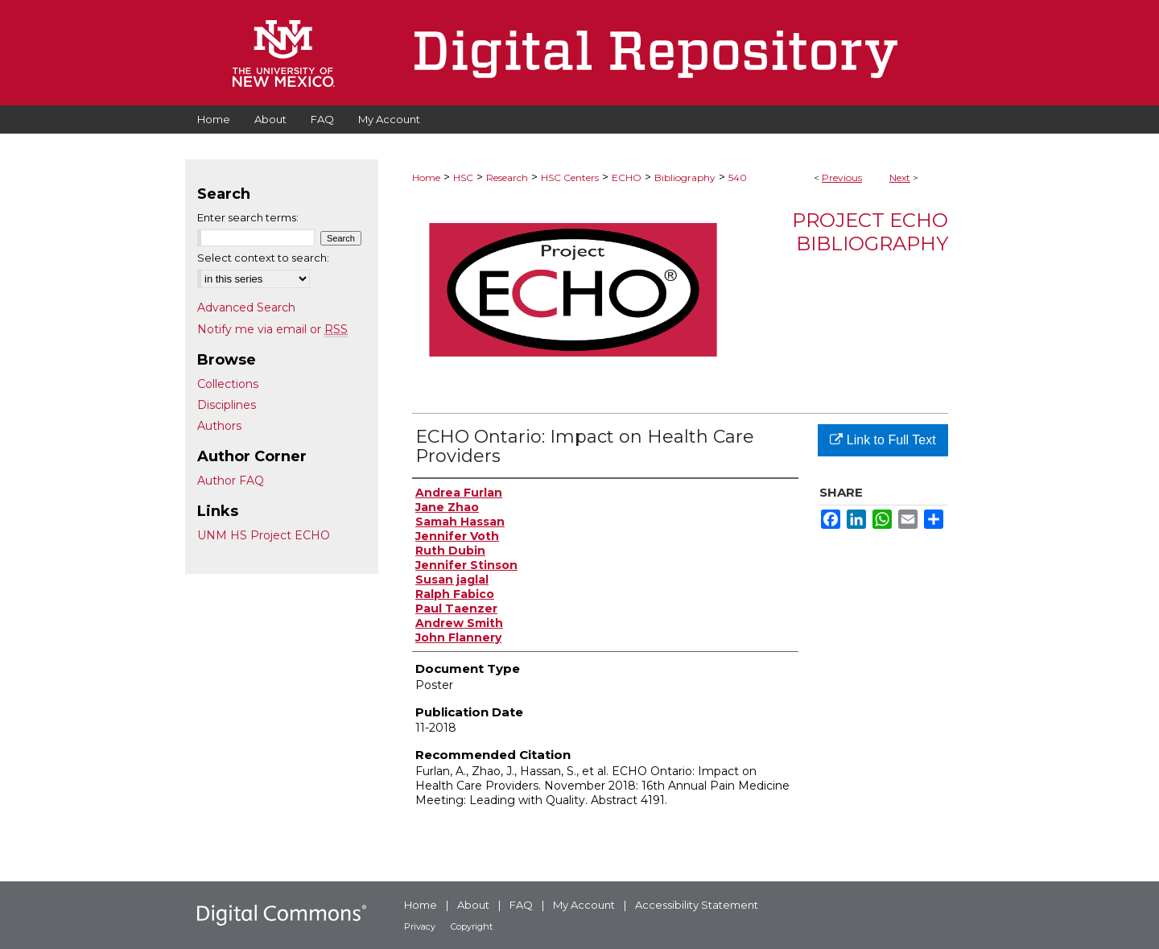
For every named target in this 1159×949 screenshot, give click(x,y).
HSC (463, 177)
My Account (584, 904)
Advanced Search (246, 307)
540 (737, 177)
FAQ (521, 904)
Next (899, 177)
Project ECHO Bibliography (870, 231)
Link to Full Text (882, 440)
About (473, 904)
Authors (219, 426)
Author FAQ (230, 480)
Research (507, 177)
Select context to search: (263, 257)
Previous (842, 177)
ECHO (626, 177)
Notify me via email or (272, 329)
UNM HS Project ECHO (263, 535)
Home (426, 177)
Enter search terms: (248, 217)
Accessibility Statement (696, 904)
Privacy (419, 926)
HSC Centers (570, 177)
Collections (227, 384)
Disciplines (226, 405)
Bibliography (685, 177)
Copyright (472, 926)
